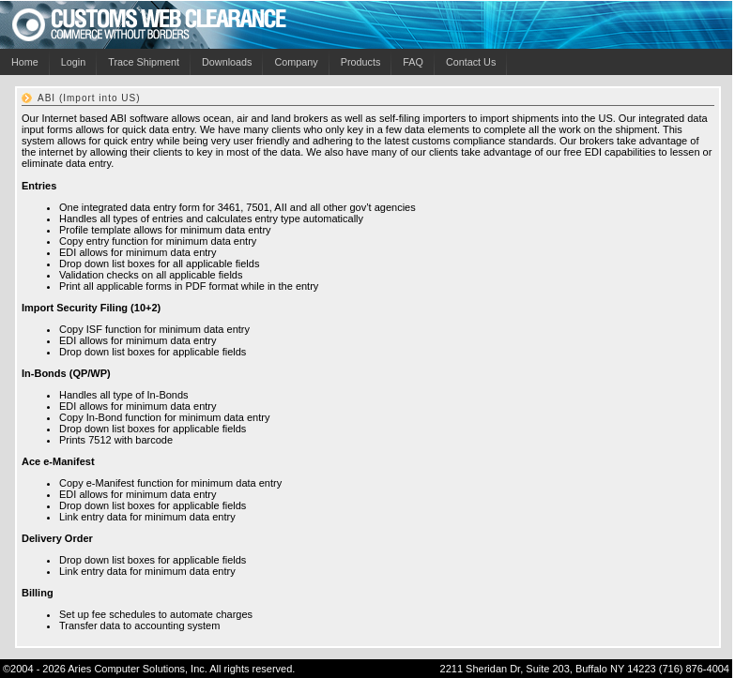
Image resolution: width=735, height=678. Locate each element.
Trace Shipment (143, 62)
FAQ (413, 62)
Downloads (227, 62)
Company (295, 62)
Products (361, 62)
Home (24, 62)
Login (73, 62)
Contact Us (471, 62)
